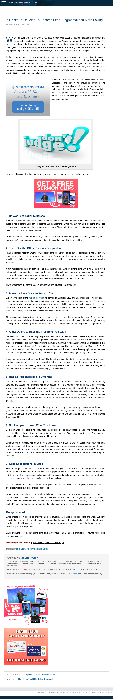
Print (22, 25)
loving (32, 549)
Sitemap (83, 692)
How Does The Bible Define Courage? (35, 679)
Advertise (108, 692)
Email (27, 25)
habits (17, 549)
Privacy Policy (91, 692)
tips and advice (42, 549)
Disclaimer (100, 692)
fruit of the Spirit (36, 298)
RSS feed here (75, 574)
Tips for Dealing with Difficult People (47, 542)
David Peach (13, 25)
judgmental (25, 549)
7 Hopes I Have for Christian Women (40, 675)
